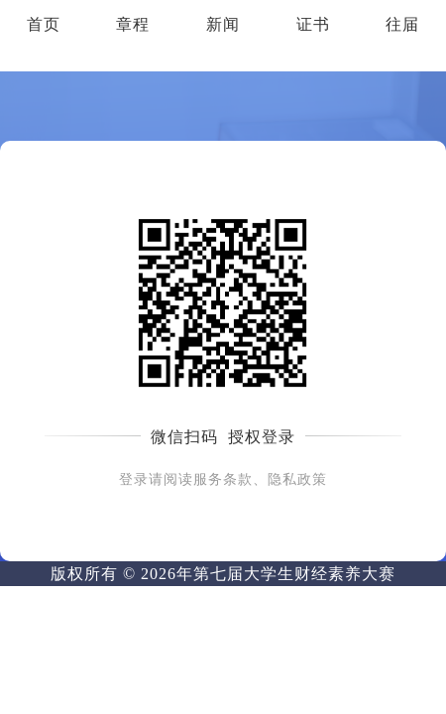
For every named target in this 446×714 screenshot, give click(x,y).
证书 (313, 24)
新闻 (223, 24)
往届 (402, 24)
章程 (133, 24)
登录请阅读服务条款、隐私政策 (223, 479)
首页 (43, 24)
